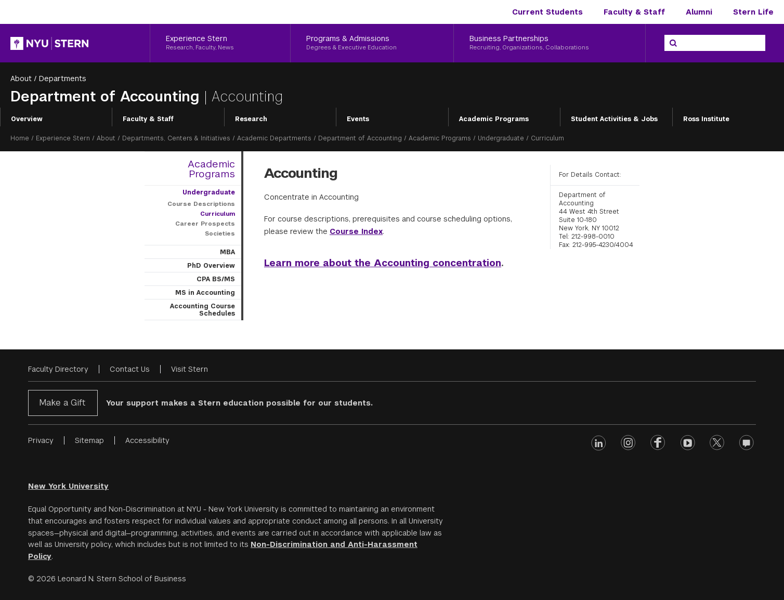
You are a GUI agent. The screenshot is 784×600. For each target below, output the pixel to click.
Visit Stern (189, 369)
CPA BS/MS (216, 279)
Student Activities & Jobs (614, 119)
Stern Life (753, 12)
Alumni (699, 12)
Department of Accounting (107, 96)
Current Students (547, 12)
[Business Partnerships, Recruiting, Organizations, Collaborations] (549, 43)
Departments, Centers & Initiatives (176, 138)
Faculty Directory (58, 369)
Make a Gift (62, 402)
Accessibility (147, 440)
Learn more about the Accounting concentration (382, 263)
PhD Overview (211, 266)
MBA (227, 252)
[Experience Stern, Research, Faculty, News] (220, 43)
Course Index (356, 231)
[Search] (673, 43)
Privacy (41, 440)
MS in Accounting (205, 293)
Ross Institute (706, 119)
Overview (27, 119)
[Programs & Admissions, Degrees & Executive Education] (372, 43)
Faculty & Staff (634, 12)
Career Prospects (205, 223)
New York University (68, 486)
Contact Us (130, 369)
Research (251, 119)
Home (19, 138)
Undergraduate (501, 138)
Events (358, 119)
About (21, 78)
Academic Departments (274, 138)
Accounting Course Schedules (202, 310)
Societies (220, 233)
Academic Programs (494, 119)
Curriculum (217, 213)
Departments (62, 78)
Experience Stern (63, 138)
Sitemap (89, 440)
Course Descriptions (201, 203)
